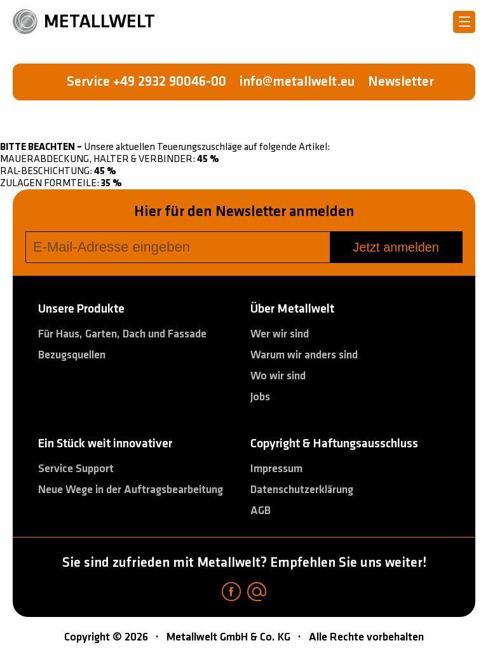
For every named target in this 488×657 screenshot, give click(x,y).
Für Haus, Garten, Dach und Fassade (122, 334)
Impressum (276, 468)
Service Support (76, 468)
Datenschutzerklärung (301, 489)
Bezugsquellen (71, 355)
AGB (260, 510)
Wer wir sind (279, 334)
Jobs (260, 396)
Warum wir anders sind (304, 355)
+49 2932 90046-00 (169, 81)
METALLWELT (84, 21)
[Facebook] (231, 593)
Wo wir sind (278, 376)
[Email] (256, 593)
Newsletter (401, 81)
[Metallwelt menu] (464, 22)
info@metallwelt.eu (297, 81)
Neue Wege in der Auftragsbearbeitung (130, 489)
